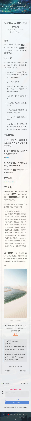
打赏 (15, 333)
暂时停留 (7, 369)
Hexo (10, 415)
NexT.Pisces (16, 415)
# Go (14, 365)
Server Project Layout (10, 181)
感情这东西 (23, 369)
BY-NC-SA (19, 356)
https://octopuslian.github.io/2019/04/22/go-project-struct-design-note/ (15, 347)
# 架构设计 (19, 365)
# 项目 (10, 365)
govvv (8, 157)
